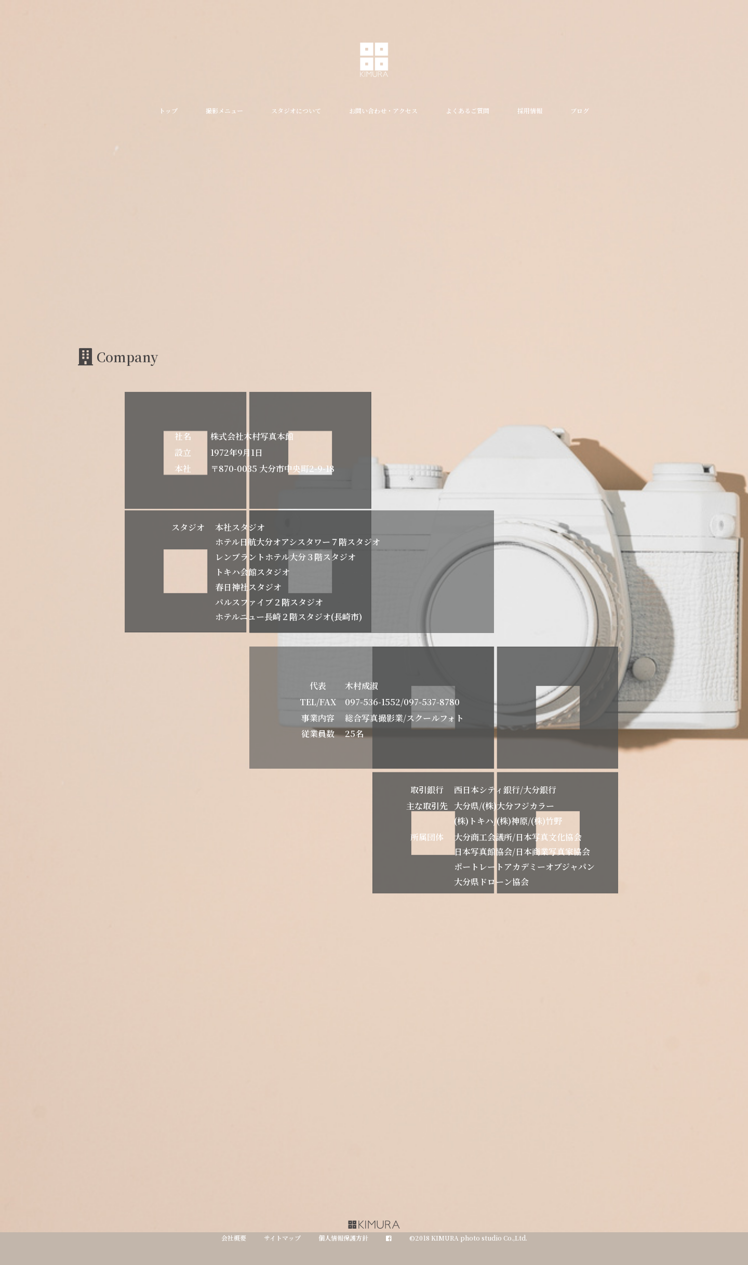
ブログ (579, 110)
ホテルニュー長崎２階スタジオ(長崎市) (288, 617)
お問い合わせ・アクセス (383, 110)
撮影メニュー (224, 110)
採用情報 (529, 110)
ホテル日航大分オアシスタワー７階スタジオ (297, 542)
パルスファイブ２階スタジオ (269, 602)
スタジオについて (296, 110)
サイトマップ (282, 1237)
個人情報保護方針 (343, 1237)
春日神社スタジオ (248, 587)
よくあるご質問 (467, 110)
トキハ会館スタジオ (252, 572)
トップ (168, 110)
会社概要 (233, 1237)
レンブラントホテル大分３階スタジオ (285, 557)
